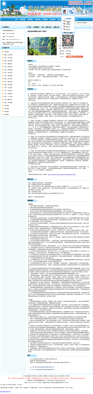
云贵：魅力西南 (8, 75)
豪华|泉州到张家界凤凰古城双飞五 (44, 367)
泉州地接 (6, 111)
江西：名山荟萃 (8, 87)
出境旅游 (6, 114)
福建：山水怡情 (8, 54)
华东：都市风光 (8, 66)
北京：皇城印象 (8, 69)
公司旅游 (6, 105)
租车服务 (38, 19)
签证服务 (53, 19)
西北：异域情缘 (8, 102)
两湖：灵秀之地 (8, 78)
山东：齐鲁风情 (8, 93)
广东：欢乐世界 (8, 90)
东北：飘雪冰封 (8, 99)
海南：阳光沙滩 (8, 60)
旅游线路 (22, 19)
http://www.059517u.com (12, 39)
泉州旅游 (6, 51)
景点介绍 (60, 19)
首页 (16, 19)
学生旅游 (6, 108)
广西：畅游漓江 (8, 63)
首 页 (24, 376)
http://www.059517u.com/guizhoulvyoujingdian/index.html (61, 174)
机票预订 (45, 19)
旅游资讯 (62, 376)
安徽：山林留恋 (8, 84)
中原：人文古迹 (8, 96)
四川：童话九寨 (8, 72)
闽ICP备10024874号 (5, 391)
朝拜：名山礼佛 (8, 57)
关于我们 (67, 376)
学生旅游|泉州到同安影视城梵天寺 (44, 369)
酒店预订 (30, 19)
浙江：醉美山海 (8, 81)
